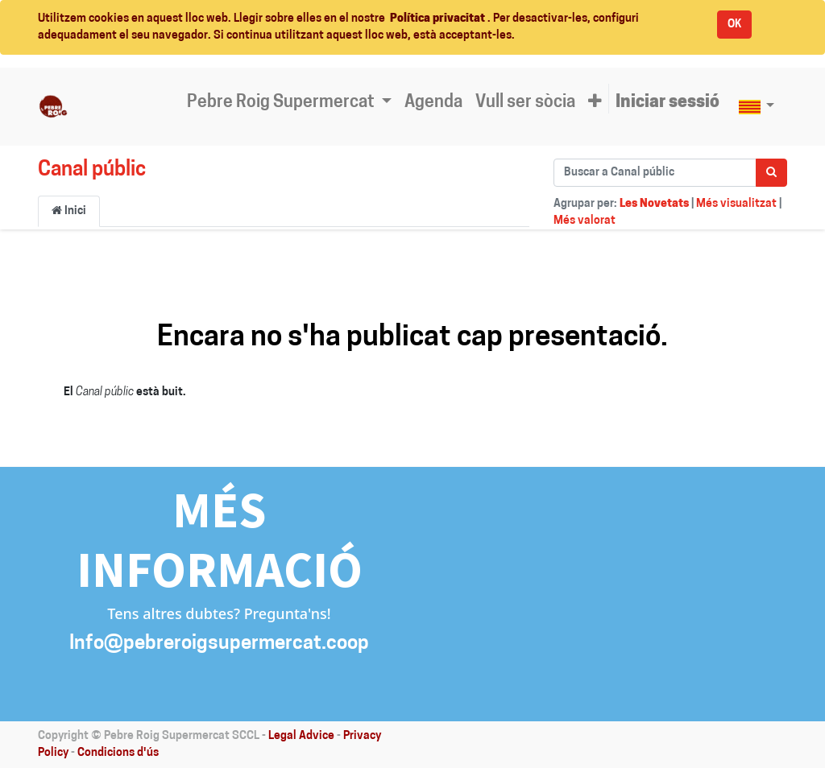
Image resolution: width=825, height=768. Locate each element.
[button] (595, 103)
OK (734, 25)
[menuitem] (433, 103)
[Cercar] (771, 173)
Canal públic (92, 170)
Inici (69, 210)
